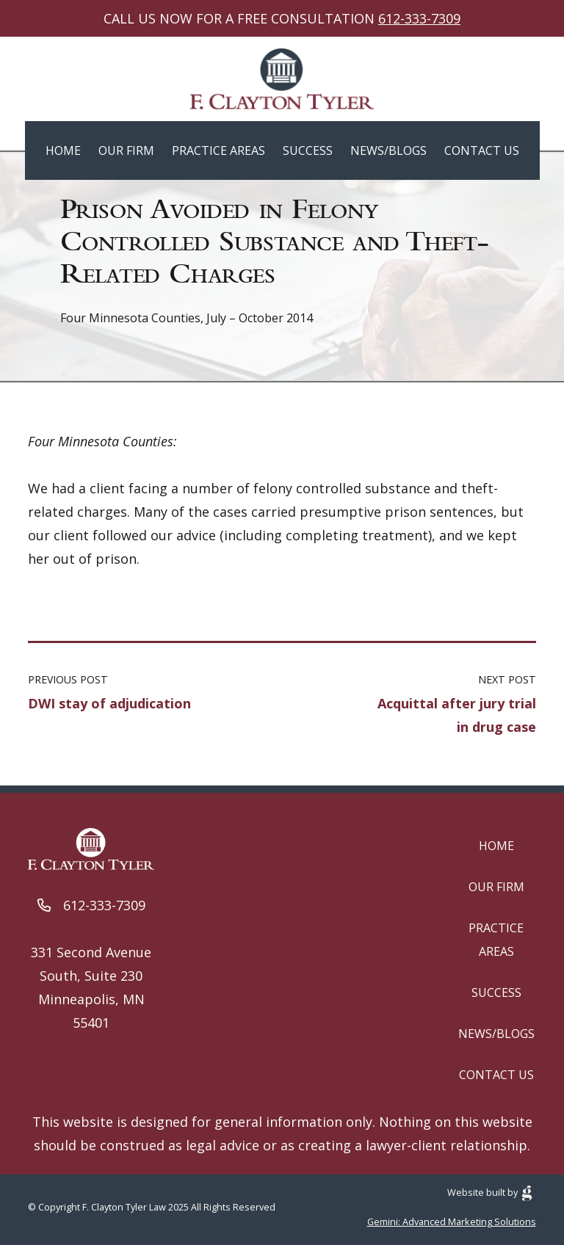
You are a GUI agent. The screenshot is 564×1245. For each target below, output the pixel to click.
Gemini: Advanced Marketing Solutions (451, 1221)
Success (308, 150)
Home (63, 150)
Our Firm (126, 150)
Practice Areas (218, 150)
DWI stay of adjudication (109, 703)
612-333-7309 (419, 18)
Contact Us (481, 150)
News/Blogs (388, 150)
